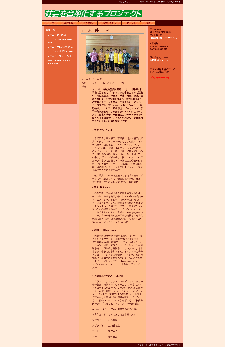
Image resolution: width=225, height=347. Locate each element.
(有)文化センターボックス (163, 37)
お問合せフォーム (159, 60)
